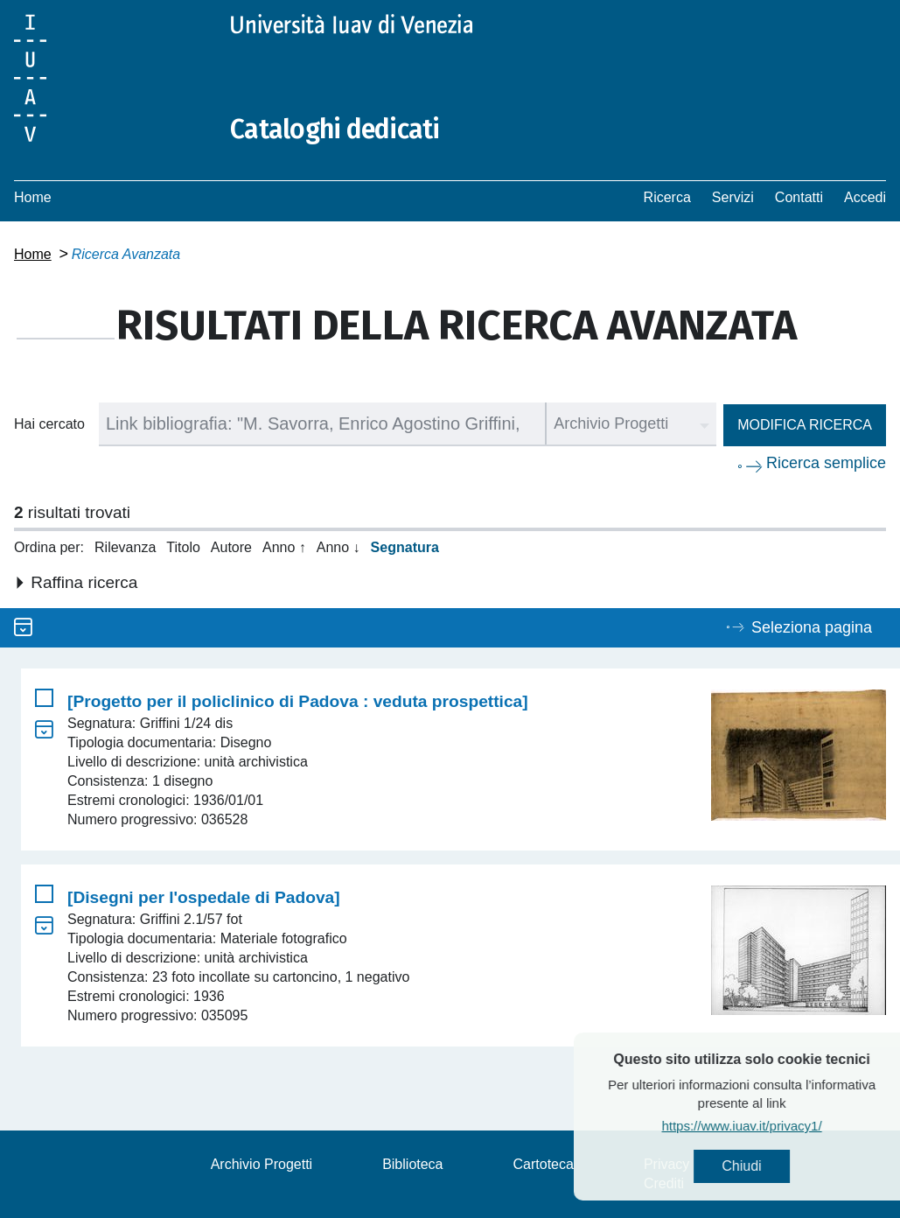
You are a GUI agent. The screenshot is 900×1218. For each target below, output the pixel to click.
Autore (231, 547)
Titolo (183, 547)
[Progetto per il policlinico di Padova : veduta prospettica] (297, 701)
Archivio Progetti (262, 1164)
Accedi (865, 197)
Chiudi (773, 1165)
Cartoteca (543, 1164)
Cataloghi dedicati (335, 129)
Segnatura (405, 547)
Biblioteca (412, 1164)
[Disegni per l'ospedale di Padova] (203, 897)
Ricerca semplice (826, 463)
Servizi (733, 197)
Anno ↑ (284, 547)
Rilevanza (125, 547)
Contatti (799, 197)
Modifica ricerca (804, 424)
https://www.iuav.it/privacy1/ (774, 1125)
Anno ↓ (338, 547)
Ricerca (667, 197)
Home (33, 197)
